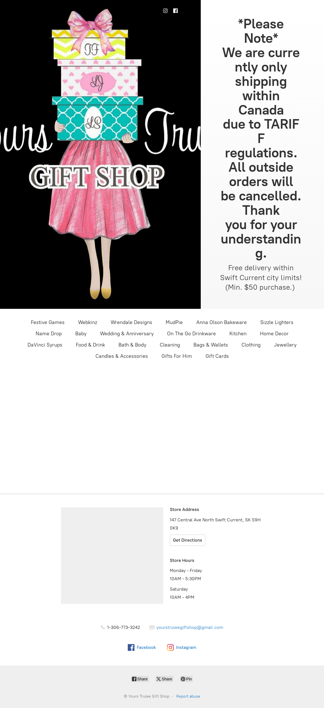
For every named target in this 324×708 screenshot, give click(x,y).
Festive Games (48, 322)
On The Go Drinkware (191, 333)
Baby (80, 333)
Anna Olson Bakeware (221, 322)
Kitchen (238, 333)
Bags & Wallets (210, 345)
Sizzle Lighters (276, 322)
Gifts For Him (176, 356)
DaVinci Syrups (45, 345)
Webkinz (87, 322)
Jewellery (285, 345)
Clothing (251, 345)
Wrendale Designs (131, 322)
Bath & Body (132, 345)
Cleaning (170, 345)
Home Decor (274, 333)
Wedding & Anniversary (127, 333)
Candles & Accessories (121, 356)
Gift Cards (217, 356)
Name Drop (49, 333)
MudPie (174, 322)
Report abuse (188, 696)
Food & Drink (90, 345)
